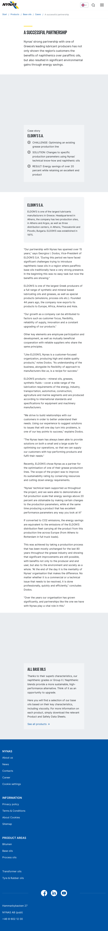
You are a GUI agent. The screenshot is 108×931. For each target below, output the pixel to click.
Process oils (9, 857)
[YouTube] (64, 893)
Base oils (7, 850)
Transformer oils (11, 871)
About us (7, 757)
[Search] (93, 5)
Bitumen (7, 844)
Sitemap (7, 823)
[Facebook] (44, 893)
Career (6, 777)
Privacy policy (10, 804)
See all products (37, 724)
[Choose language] (84, 4)
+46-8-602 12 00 (12, 918)
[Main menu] (102, 5)
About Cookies (11, 817)
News (5, 764)
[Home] (25, 5)
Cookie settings (11, 784)
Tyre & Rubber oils (13, 878)
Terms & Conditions (13, 810)
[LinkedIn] (54, 893)
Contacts (7, 770)
